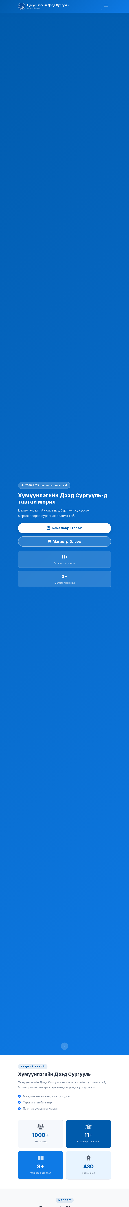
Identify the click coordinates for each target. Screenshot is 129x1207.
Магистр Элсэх (64, 541)
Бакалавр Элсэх (64, 528)
